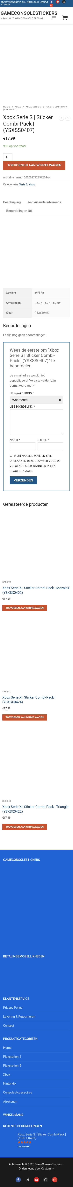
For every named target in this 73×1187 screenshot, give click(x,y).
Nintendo (9, 1083)
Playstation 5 (12, 1065)
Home (6, 106)
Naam (15, 439)
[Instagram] (64, 1)
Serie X (6, 582)
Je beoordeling (22, 406)
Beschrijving (12, 202)
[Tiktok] (27, 1179)
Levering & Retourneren (19, 1016)
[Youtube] (57, 1)
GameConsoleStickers (29, 13)
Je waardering (22, 393)
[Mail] (51, 5)
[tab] (12, 202)
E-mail (43, 439)
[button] (24, 608)
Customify (47, 1168)
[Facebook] (51, 1)
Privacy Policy (12, 1008)
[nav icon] (54, 18)
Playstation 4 (12, 1057)
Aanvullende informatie (44, 202)
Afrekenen (10, 1101)
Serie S (23, 184)
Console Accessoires (17, 1092)
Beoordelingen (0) (19, 211)
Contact (8, 1025)
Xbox (18, 106)
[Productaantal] (7, 157)
